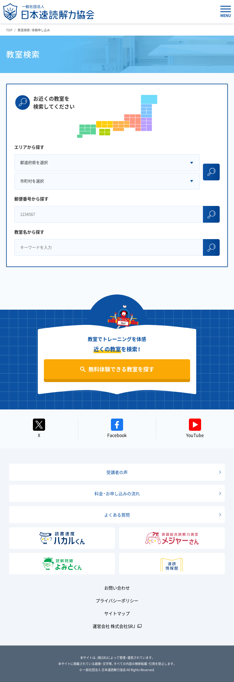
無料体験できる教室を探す (121, 369)
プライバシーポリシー (117, 600)
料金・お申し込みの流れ (117, 493)
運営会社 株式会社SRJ (114, 626)
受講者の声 (117, 472)
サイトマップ (117, 613)
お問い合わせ (117, 588)
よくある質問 (117, 515)
